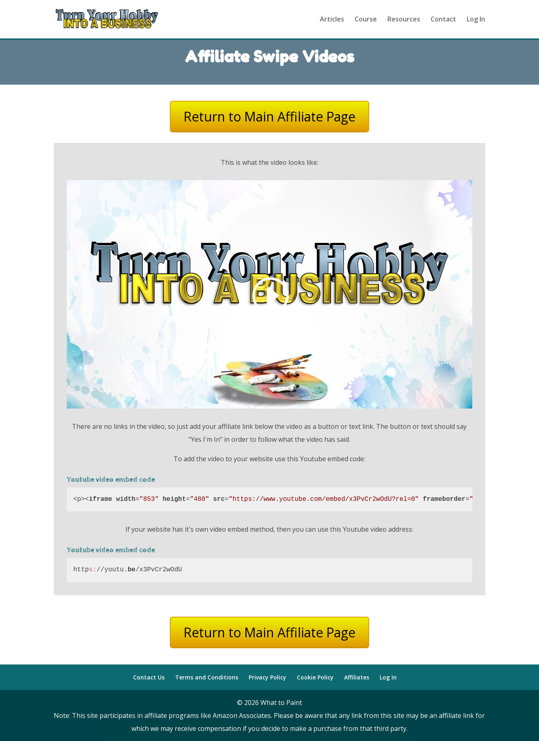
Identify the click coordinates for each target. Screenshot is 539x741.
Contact (443, 20)
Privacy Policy (267, 677)
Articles (332, 20)
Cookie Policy (315, 677)
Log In (476, 20)
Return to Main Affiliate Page (269, 116)
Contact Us (149, 677)
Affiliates (356, 677)
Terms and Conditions (206, 677)
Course (366, 20)
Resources (403, 20)
